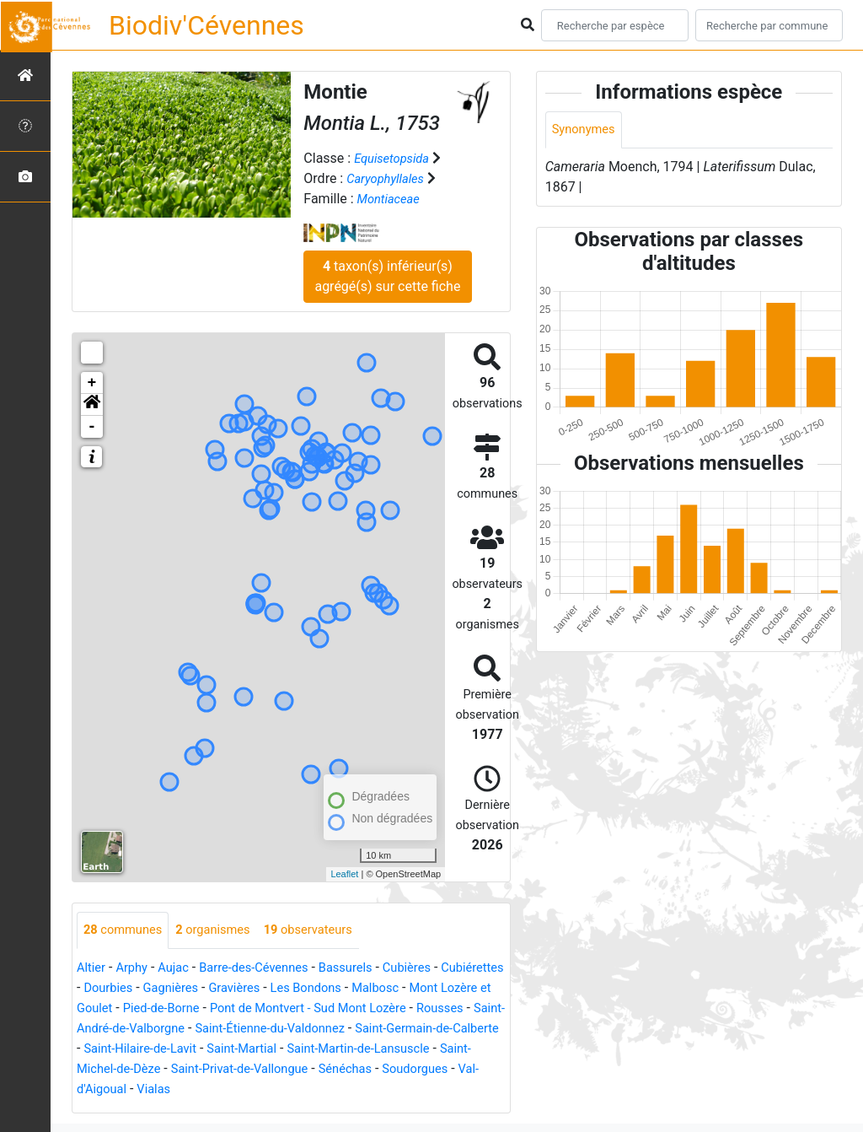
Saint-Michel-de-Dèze (360, 1070)
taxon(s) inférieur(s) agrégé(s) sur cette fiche (387, 276)
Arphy (136, 969)
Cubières (433, 969)
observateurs (326, 931)
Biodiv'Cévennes (206, 25)
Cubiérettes (111, 989)
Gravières (319, 989)
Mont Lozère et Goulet (143, 1009)
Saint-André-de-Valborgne (265, 1029)
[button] (92, 405)
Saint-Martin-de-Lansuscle (208, 1070)
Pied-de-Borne (261, 1009)
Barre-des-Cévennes (268, 969)
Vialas (422, 1090)
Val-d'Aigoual (355, 1090)
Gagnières (250, 989)
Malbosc (471, 989)
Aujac (180, 969)
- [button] (92, 427)
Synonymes (586, 130)
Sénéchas (194, 1090)
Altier (92, 969)
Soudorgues (270, 1090)
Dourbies (182, 989)
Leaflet (344, 874)
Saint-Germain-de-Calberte (229, 1050)
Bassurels (367, 969)
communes (126, 931)
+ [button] (92, 383)
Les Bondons (396, 989)
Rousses (153, 1029)
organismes (224, 931)
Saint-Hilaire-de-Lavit (380, 1050)
